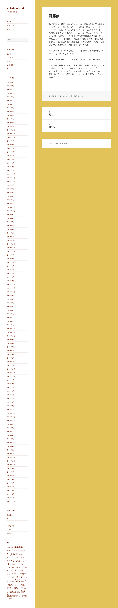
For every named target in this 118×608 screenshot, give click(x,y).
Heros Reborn (11, 547)
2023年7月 (10, 189)
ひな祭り (22, 557)
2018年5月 (10, 395)
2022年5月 (10, 229)
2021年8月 (10, 259)
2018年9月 (10, 380)
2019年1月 (10, 365)
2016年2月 (10, 494)
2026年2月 (10, 86)
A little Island (15, 8)
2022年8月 (10, 218)
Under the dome (18, 550)
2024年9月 (10, 141)
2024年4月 (10, 159)
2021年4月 (10, 273)
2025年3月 (10, 119)
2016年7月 (10, 476)
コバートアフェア (17, 567)
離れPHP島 (10, 25)
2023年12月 (11, 174)
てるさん (15, 557)
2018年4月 (10, 398)
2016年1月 (10, 498)
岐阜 (19, 585)
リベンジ (20, 576)
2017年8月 (10, 428)
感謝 (8, 61)
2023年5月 (10, 196)
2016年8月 (10, 472)
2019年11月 (11, 332)
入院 (17, 581)
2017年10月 (11, 420)
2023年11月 (11, 178)
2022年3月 (10, 237)
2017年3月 (10, 446)
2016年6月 (10, 479)
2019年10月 (11, 336)
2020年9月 (10, 295)
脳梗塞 (12, 596)
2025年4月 (10, 115)
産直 (14, 592)
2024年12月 (11, 130)
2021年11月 (11, 248)
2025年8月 (10, 101)
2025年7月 (10, 104)
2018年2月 (10, 406)
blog (8, 29)
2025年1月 (10, 126)
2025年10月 (11, 93)
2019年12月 (11, 329)
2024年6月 (10, 152)
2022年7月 (10, 222)
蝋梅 (20, 596)
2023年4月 (10, 200)
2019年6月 (10, 351)
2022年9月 (10, 215)
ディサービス (19, 570)
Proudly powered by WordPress (60, 143)
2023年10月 (11, 181)
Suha (21, 547)
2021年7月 (10, 262)
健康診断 (10, 65)
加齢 (22, 581)
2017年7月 (10, 432)
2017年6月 (10, 435)
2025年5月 (10, 112)
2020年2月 (10, 321)
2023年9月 (10, 185)
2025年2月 (10, 123)
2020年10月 (11, 292)
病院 (18, 592)
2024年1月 (10, 170)
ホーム (9, 22)
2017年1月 (10, 454)
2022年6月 (10, 226)
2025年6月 (10, 108)
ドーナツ (9, 574)
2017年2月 (10, 450)
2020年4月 (10, 314)
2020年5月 (10, 310)
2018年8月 (10, 384)
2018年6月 (10, 391)
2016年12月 (11, 457)
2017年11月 (11, 417)
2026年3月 (10, 82)
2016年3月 (10, 490)
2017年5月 (10, 439)
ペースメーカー (19, 573)
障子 (23, 596)
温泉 (11, 592)
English (10, 515)
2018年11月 (11, 373)
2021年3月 (10, 277)
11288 (9, 54)
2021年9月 (10, 255)
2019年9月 (10, 340)
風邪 (11, 599)
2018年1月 (10, 409)
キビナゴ (13, 564)
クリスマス (21, 564)
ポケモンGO (11, 577)
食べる (9, 533)
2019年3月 (10, 362)
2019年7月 (10, 347)
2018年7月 (10, 387)
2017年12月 (11, 413)
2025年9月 (10, 97)
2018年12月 (11, 369)
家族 (8, 519)
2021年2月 (10, 281)
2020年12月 (11, 284)
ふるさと (10, 58)
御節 (23, 585)
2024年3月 (10, 163)
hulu (17, 547)
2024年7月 (10, 148)
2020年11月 (11, 288)
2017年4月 (10, 443)
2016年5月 (10, 483)
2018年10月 (11, 376)
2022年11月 (11, 207)
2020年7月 (10, 303)
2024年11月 (11, 134)
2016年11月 (11, 461)
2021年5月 (10, 270)
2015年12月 (11, 501)
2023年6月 (10, 192)
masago (64, 96)
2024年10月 (11, 137)
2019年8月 (10, 343)
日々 (8, 522)
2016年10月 (11, 465)
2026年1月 (10, 89)
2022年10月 (11, 211)
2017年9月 (10, 424)
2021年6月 (10, 266)
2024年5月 (10, 156)
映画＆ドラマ (11, 526)
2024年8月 (10, 145)
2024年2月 (10, 167)
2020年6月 (10, 306)
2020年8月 (10, 299)
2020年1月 (10, 325)
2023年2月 (10, 203)
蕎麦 (17, 596)
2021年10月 (11, 251)
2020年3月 (10, 318)
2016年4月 (10, 487)
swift (10, 550)
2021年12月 (11, 244)
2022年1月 (10, 240)
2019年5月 (10, 354)
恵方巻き (10, 588)
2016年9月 (10, 468)
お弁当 (21, 554)
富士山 (14, 585)
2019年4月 (10, 358)
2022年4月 (10, 233)
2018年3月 (10, 402)
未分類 (9, 530)
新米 (15, 588)
